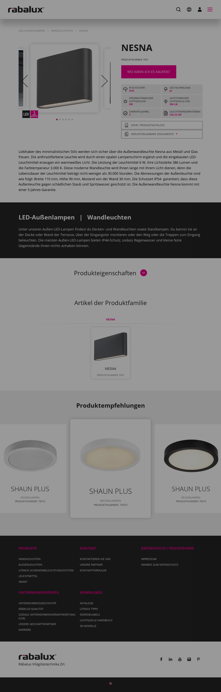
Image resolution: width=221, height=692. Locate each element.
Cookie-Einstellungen (86, 364)
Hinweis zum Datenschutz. (105, 353)
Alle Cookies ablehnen (134, 364)
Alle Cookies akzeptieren (111, 374)
